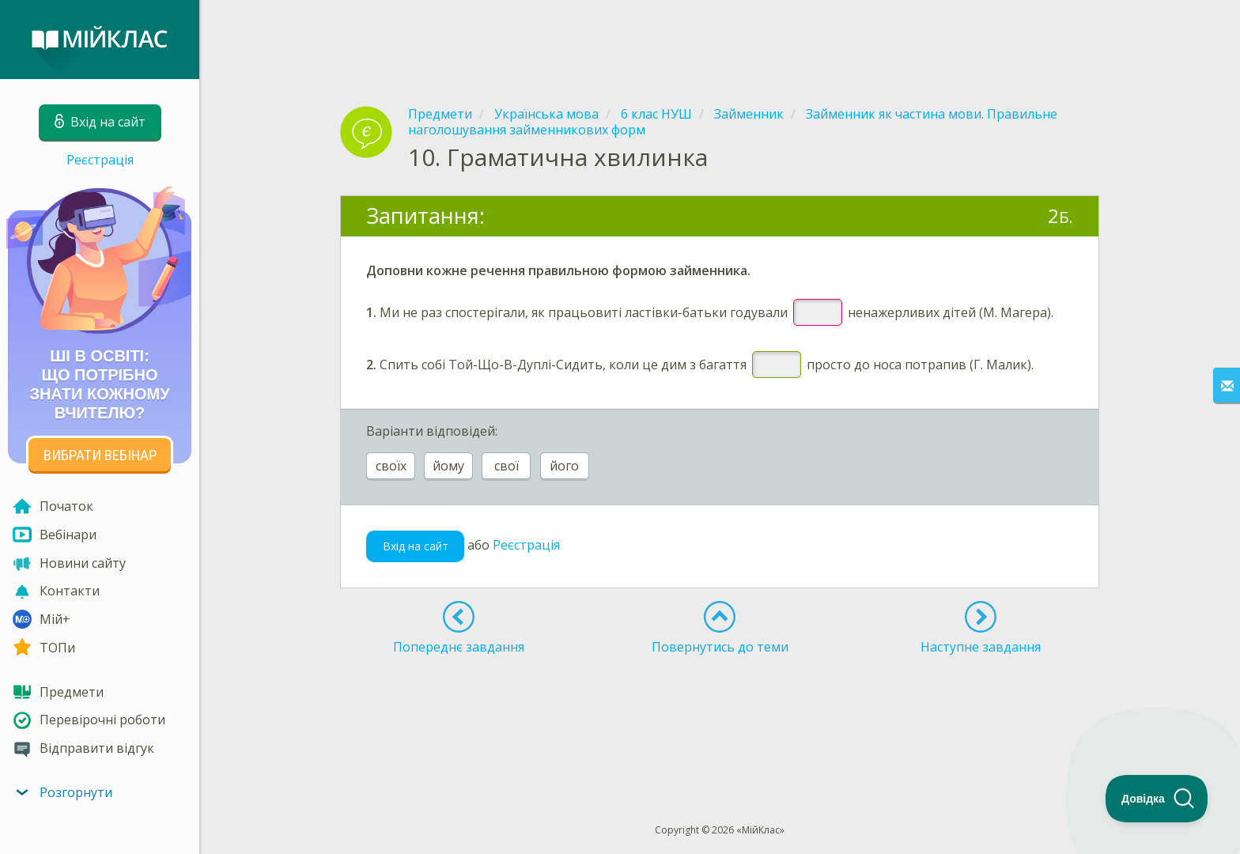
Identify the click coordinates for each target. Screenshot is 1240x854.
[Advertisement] (720, 39)
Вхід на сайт (415, 546)
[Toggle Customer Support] (1157, 798)
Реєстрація (100, 160)
